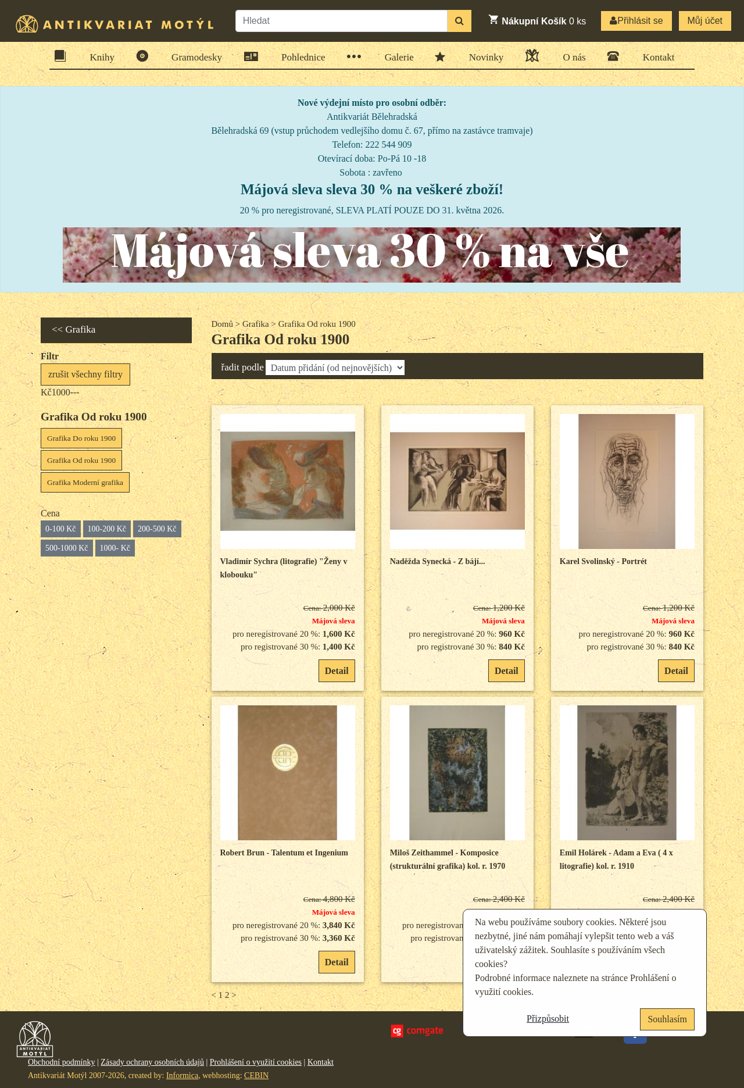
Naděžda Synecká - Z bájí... (437, 561)
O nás (570, 55)
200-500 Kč (157, 529)
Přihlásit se (636, 21)
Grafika (255, 324)
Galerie (395, 56)
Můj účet (705, 21)
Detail (337, 671)
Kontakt (655, 56)
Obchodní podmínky (61, 1062)
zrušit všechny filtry (85, 374)
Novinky (483, 56)
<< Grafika (73, 329)
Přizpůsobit (548, 1018)
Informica (182, 1075)
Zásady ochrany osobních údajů (152, 1062)
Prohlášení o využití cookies (256, 1062)
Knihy (99, 56)
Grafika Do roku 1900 (81, 438)
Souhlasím (667, 1019)
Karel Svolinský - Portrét (603, 561)
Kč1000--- (60, 392)
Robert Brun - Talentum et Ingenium (284, 852)
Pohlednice (300, 56)
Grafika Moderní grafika (85, 482)
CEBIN (256, 1075)
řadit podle (242, 367)
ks (537, 19)
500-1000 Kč (66, 548)
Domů (223, 324)
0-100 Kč (60, 529)
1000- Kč (115, 548)
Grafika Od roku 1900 (81, 460)
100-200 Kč (107, 529)
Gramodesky (193, 56)
